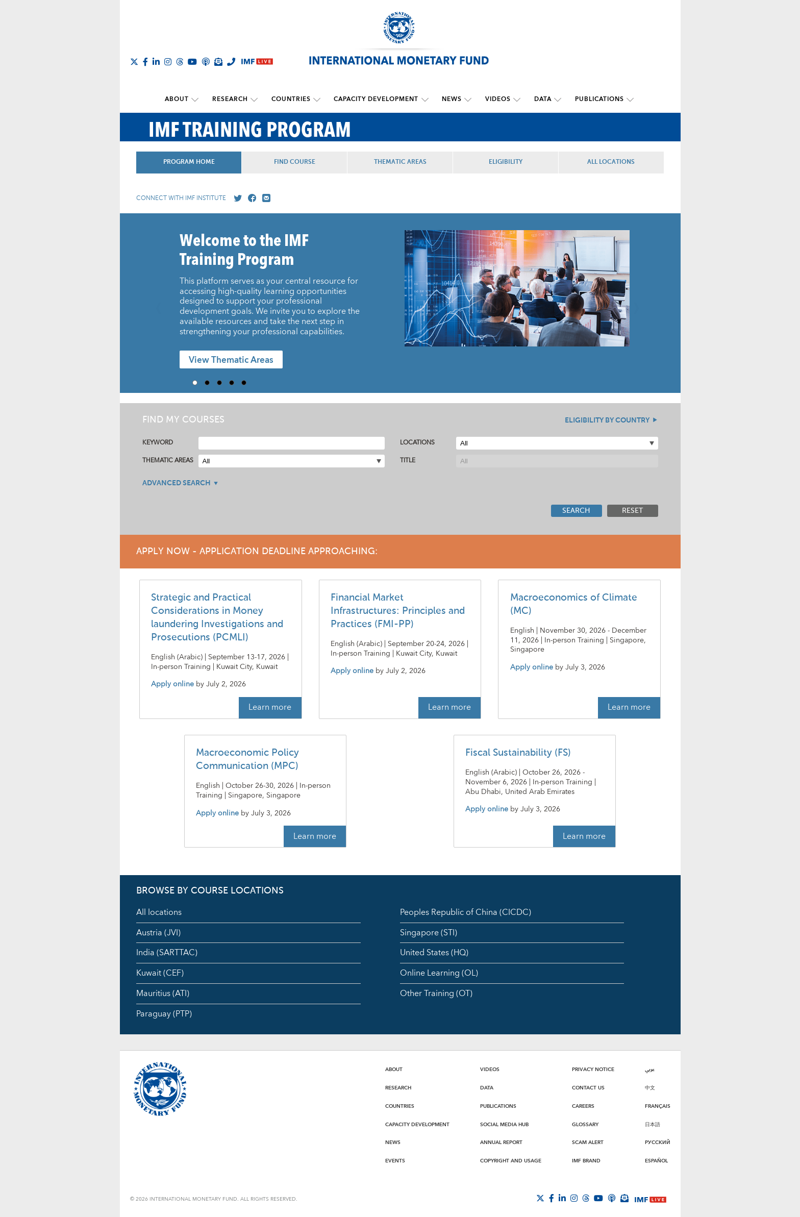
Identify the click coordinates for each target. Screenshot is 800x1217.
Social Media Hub (504, 1124)
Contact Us (588, 1087)
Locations (417, 442)
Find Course (294, 162)
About (180, 99)
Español (656, 1160)
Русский (657, 1142)
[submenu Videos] (515, 99)
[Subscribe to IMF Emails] (218, 62)
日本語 (652, 1124)
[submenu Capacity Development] (425, 99)
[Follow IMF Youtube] (192, 62)
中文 (650, 1087)
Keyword (157, 442)
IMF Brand (586, 1160)
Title (407, 460)
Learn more (269, 707)
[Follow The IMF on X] (134, 62)
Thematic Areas (400, 162)
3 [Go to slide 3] (223, 382)
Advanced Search (176, 482)
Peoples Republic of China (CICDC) (465, 912)
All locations (159, 912)
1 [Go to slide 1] (198, 382)
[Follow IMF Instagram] (167, 62)
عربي (650, 1069)
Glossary (585, 1124)
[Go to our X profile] (235, 198)
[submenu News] (467, 99)
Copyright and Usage (510, 1160)
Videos (496, 99)
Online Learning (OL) (439, 973)
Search (576, 510)
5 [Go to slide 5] (247, 382)
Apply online (172, 684)
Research (232, 99)
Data (540, 99)
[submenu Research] (256, 99)
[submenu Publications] (626, 99)
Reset (632, 510)
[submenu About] (198, 99)
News (451, 99)
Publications (595, 99)
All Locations (611, 162)
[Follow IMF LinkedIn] (156, 62)
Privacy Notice (593, 1069)
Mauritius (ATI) (162, 993)
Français (657, 1105)
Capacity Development (376, 99)
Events (395, 1160)
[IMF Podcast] (206, 62)
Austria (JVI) (158, 932)
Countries (292, 99)
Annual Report (501, 1142)
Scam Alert (588, 1142)
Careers (583, 1105)
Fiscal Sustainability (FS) (518, 753)
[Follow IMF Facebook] (145, 62)
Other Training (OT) (436, 993)
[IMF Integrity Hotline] (231, 62)
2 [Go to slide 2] (210, 382)
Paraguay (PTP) (164, 1013)
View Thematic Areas (231, 360)
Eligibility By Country (607, 420)
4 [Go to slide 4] (235, 382)
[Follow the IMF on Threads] (179, 62)
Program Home (189, 162)
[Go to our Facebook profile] (250, 198)
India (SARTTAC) (166, 953)
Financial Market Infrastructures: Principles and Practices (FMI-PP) (398, 610)
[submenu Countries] (318, 99)
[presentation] (517, 293)
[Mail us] (264, 198)
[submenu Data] (555, 99)
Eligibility (505, 162)
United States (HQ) (434, 953)
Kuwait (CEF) (160, 973)
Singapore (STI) (428, 932)
